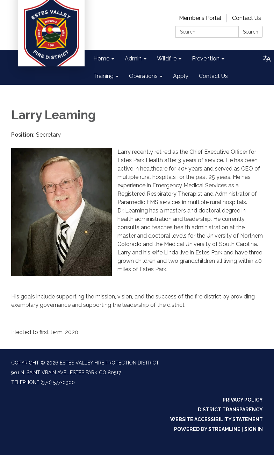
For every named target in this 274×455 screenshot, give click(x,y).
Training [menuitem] (103, 76)
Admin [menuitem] (133, 58)
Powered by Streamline (207, 429)
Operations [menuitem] (143, 76)
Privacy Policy (243, 400)
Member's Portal (200, 18)
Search (250, 32)
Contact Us (246, 18)
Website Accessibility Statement (216, 419)
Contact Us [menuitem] (213, 76)
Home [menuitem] (101, 58)
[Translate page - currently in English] (267, 58)
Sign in (253, 429)
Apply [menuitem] (180, 76)
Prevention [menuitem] (205, 58)
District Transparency (230, 409)
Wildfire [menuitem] (166, 58)
